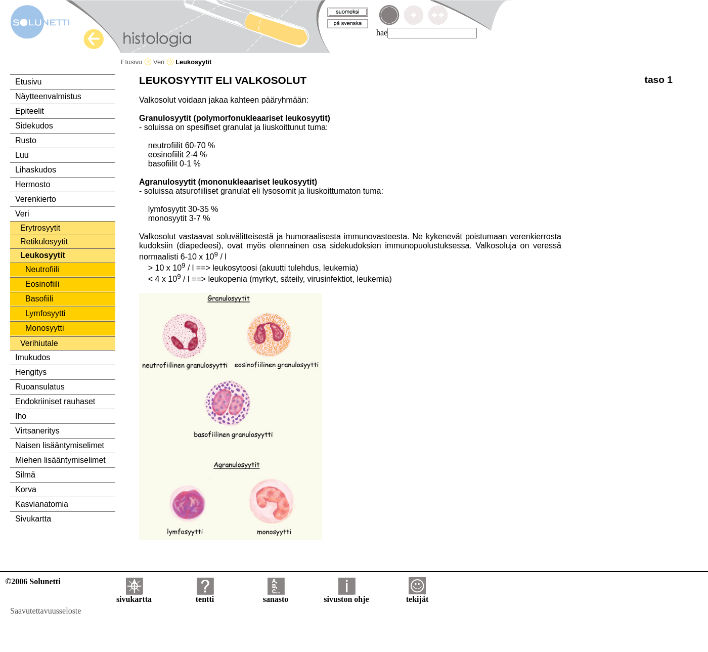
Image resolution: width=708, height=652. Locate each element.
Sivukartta (33, 518)
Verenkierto (35, 199)
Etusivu (136, 62)
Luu (22, 155)
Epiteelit (29, 111)
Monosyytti (44, 328)
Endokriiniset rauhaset (55, 401)
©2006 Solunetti (32, 581)
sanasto (276, 595)
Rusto (25, 140)
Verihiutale (39, 343)
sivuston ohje (346, 595)
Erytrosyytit (40, 228)
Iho (20, 416)
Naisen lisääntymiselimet (59, 445)
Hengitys (31, 372)
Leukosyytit (42, 255)
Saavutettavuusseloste (45, 610)
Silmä (25, 474)
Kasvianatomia (41, 504)
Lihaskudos (35, 169)
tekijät (417, 595)
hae (381, 32)
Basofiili (39, 298)
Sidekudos (34, 125)
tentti (205, 595)
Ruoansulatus (40, 386)
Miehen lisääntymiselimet (60, 460)
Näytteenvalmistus (48, 96)
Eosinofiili (42, 284)
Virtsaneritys (37, 430)
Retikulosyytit (44, 241)
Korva (25, 489)
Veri (163, 62)
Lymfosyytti (45, 313)
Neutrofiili (42, 269)
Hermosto (32, 184)
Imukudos (32, 357)
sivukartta (134, 595)
